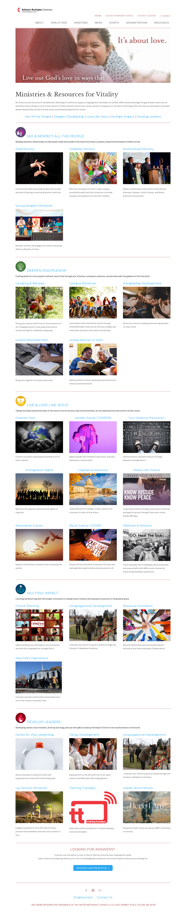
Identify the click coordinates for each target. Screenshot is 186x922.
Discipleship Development (142, 289)
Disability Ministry (82, 154)
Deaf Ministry (25, 154)
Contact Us (104, 903)
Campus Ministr (80, 289)
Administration (136, 23)
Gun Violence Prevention (147, 423)
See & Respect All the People (50, 142)
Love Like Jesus (97, 122)
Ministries (81, 23)
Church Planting (27, 612)
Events (114, 23)
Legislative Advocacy (93, 475)
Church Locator (147, 17)
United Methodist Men (32, 346)
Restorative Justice (29, 531)
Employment (83, 903)
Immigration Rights (39, 475)
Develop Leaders (149, 122)
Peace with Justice (146, 475)
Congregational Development (90, 612)
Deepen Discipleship (69, 122)
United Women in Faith (86, 346)
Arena (98, 17)
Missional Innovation (138, 612)
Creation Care (25, 423)
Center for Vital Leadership (35, 740)
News (98, 23)
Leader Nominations (138, 794)
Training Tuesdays (82, 794)
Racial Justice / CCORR (85, 531)
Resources (161, 23)
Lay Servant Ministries (31, 794)
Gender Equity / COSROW (93, 423)
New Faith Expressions (32, 664)
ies (94, 289)
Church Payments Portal (119, 17)
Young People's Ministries (34, 211)
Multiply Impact (123, 122)
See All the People (38, 122)
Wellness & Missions (137, 531)
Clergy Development (84, 740)
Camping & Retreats (30, 289)
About (39, 23)
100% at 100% (59, 23)
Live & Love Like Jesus (47, 411)
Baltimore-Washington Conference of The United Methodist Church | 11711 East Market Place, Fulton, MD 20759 (94, 910)
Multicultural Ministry (138, 154)
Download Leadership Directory (91, 873)
